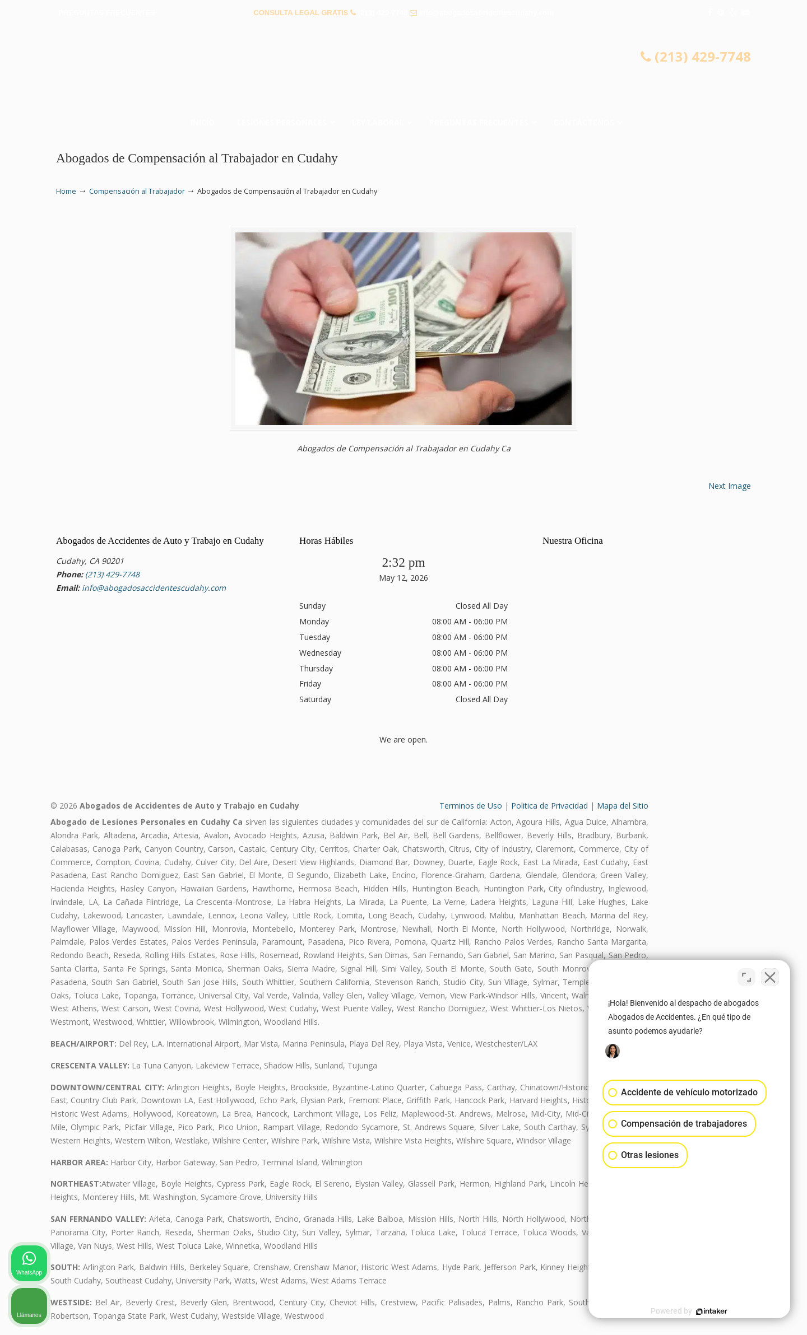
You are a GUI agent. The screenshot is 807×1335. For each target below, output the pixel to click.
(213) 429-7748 (383, 12)
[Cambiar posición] (746, 977)
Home (66, 191)
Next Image (729, 485)
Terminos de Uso (470, 805)
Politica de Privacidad (549, 805)
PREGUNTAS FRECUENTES (107, 12)
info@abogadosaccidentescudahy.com (486, 12)
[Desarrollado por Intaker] (712, 1311)
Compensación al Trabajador (137, 191)
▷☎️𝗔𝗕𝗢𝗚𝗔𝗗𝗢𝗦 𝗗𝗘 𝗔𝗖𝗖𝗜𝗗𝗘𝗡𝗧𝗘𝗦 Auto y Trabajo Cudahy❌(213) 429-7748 (403, 70)
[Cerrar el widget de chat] (770, 977)
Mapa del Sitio (622, 805)
